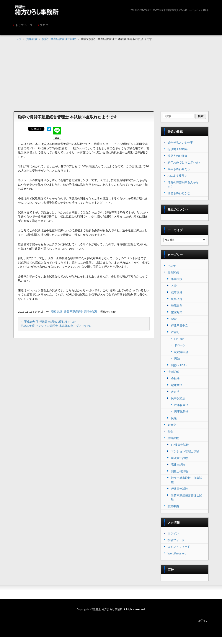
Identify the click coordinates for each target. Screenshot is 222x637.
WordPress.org (177, 553)
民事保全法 (181, 405)
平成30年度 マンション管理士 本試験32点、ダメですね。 (58, 325)
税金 (170, 431)
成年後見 (176, 292)
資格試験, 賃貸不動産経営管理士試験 (74, 311)
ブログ (44, 25)
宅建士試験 (178, 464)
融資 (174, 318)
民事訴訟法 (178, 398)
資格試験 (173, 438)
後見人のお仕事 (177, 156)
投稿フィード (176, 540)
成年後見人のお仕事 (180, 142)
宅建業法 (176, 385)
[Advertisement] (111, 73)
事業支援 (176, 279)
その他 (172, 265)
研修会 (172, 424)
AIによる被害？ (177, 175)
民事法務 (176, 299)
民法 (174, 418)
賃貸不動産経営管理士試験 (186, 497)
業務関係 (173, 272)
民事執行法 (181, 411)
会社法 (175, 378)
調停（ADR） (179, 365)
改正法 (175, 391)
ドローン (180, 345)
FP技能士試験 (180, 444)
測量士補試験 (179, 471)
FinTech (179, 338)
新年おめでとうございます (184, 162)
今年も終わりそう (179, 169)
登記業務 (176, 305)
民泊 (177, 358)
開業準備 (173, 506)
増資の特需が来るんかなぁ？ (183, 184)
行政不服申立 (179, 325)
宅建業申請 (181, 352)
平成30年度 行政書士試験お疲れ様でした (48, 321)
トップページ (23, 25)
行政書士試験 (179, 488)
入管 (174, 285)
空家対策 (176, 312)
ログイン (173, 533)
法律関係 (173, 371)
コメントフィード (179, 546)
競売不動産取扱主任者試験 (186, 480)
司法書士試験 (179, 458)
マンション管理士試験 (185, 451)
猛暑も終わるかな (179, 193)
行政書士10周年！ (179, 149)
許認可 (175, 332)
